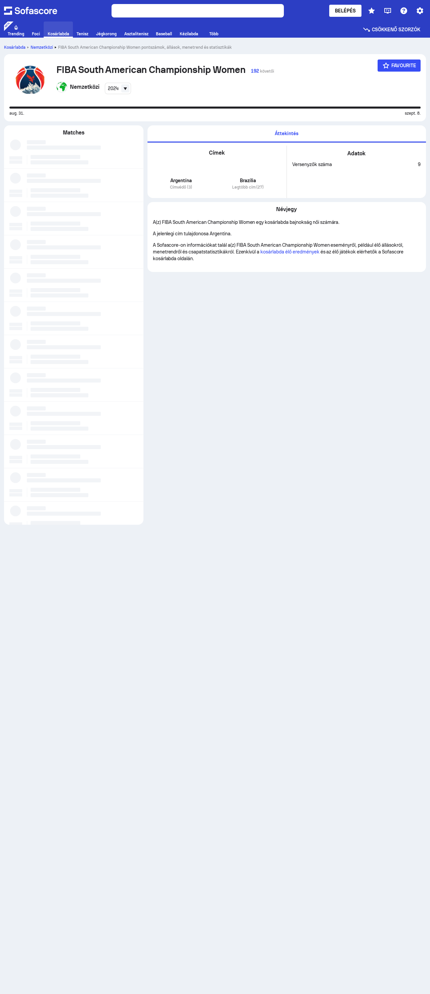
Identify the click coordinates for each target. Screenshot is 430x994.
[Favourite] (399, 65)
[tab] (286, 134)
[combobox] (118, 88)
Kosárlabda (15, 47)
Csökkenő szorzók (391, 30)
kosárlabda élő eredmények (289, 251)
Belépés (345, 10)
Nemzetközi (42, 47)
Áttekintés (286, 133)
